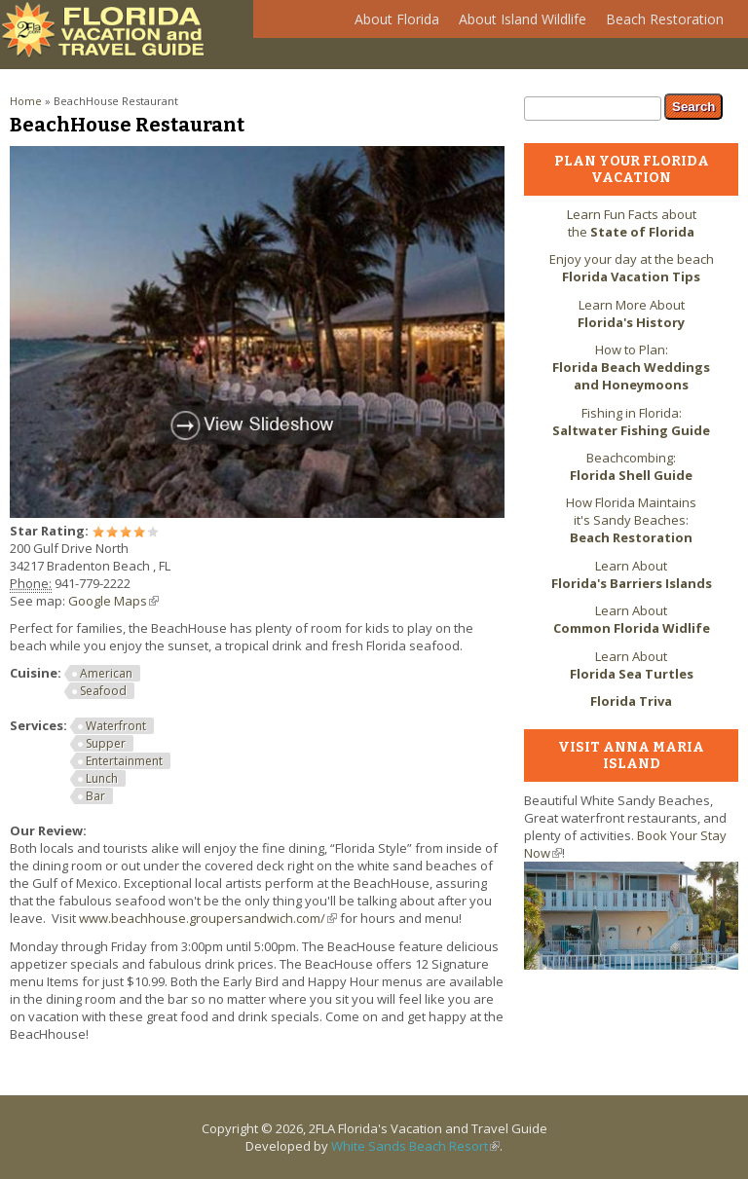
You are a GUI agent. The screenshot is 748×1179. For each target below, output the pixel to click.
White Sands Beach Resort (415, 1146)
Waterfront (116, 726)
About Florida (392, 24)
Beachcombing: (631, 466)
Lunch (102, 778)
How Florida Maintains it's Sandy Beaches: (631, 520)
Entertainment (124, 761)
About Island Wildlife (517, 24)
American (106, 673)
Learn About (631, 574)
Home (26, 100)
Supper (106, 743)
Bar (95, 796)
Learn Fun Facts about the (631, 222)
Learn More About (631, 313)
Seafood (103, 690)
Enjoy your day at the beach (631, 267)
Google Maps (113, 600)
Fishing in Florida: (631, 421)
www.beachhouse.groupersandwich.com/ (208, 918)
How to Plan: (631, 367)
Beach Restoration (660, 24)
